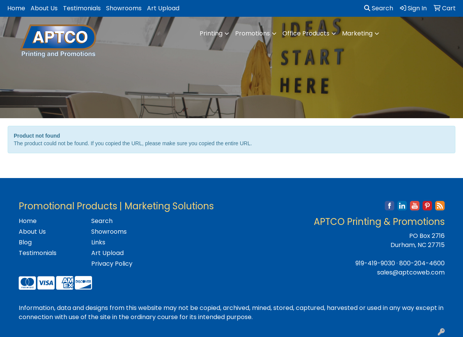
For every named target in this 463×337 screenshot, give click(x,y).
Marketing (357, 33)
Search (378, 8)
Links (98, 242)
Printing (211, 33)
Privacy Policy (111, 263)
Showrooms (124, 8)
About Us (44, 8)
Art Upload (163, 8)
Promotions (252, 33)
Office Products (305, 33)
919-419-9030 (375, 263)
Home (16, 8)
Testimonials (82, 8)
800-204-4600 (422, 263)
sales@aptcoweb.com (411, 272)
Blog (25, 242)
